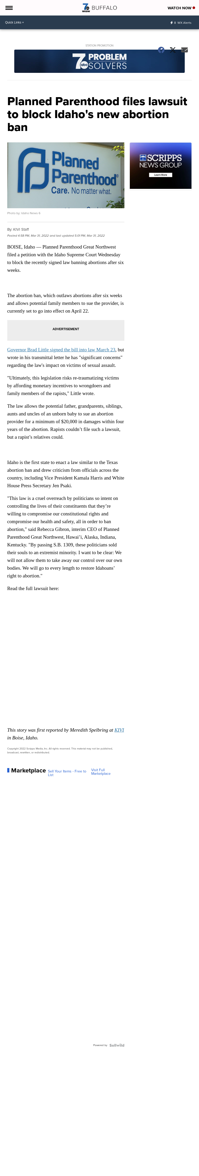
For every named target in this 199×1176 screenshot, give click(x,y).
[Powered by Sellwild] (116, 1045)
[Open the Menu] (8, 8)
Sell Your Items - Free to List (67, 773)
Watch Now (181, 8)
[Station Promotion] (99, 61)
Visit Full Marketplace (101, 772)
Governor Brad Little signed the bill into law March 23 (61, 349)
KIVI (119, 730)
